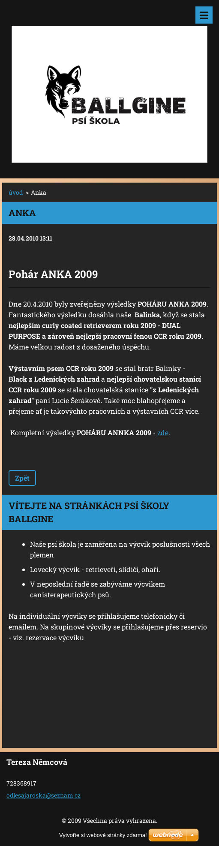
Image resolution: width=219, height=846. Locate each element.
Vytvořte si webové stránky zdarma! (103, 835)
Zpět (22, 477)
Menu (204, 15)
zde (162, 432)
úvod (16, 192)
